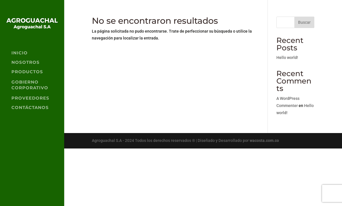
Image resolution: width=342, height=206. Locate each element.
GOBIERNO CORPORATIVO (29, 84)
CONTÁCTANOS (30, 108)
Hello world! (287, 57)
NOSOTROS (25, 62)
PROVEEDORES (30, 98)
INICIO (19, 53)
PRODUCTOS (27, 72)
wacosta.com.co (264, 140)
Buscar (304, 22)
